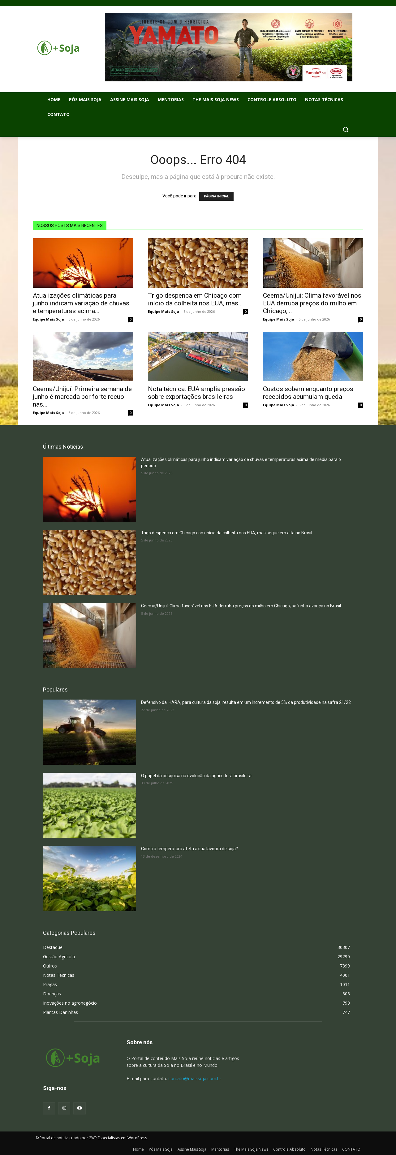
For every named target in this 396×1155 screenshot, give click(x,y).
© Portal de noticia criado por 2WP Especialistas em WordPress (91, 1137)
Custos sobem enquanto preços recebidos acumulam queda (308, 392)
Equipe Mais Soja (48, 319)
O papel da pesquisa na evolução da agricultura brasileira (196, 775)
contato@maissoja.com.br (194, 1078)
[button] (345, 129)
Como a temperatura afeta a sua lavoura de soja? (189, 848)
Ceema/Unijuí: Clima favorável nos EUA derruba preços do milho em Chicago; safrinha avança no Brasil (241, 605)
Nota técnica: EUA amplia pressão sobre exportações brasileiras (196, 392)
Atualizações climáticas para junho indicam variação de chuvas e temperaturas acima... (81, 303)
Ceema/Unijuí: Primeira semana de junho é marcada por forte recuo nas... (82, 396)
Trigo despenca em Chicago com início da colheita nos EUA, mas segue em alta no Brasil (226, 532)
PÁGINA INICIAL (216, 196)
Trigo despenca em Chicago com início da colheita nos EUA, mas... (195, 299)
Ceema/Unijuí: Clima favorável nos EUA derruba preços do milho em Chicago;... (312, 303)
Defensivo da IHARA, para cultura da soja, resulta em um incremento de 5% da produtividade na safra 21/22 (246, 702)
